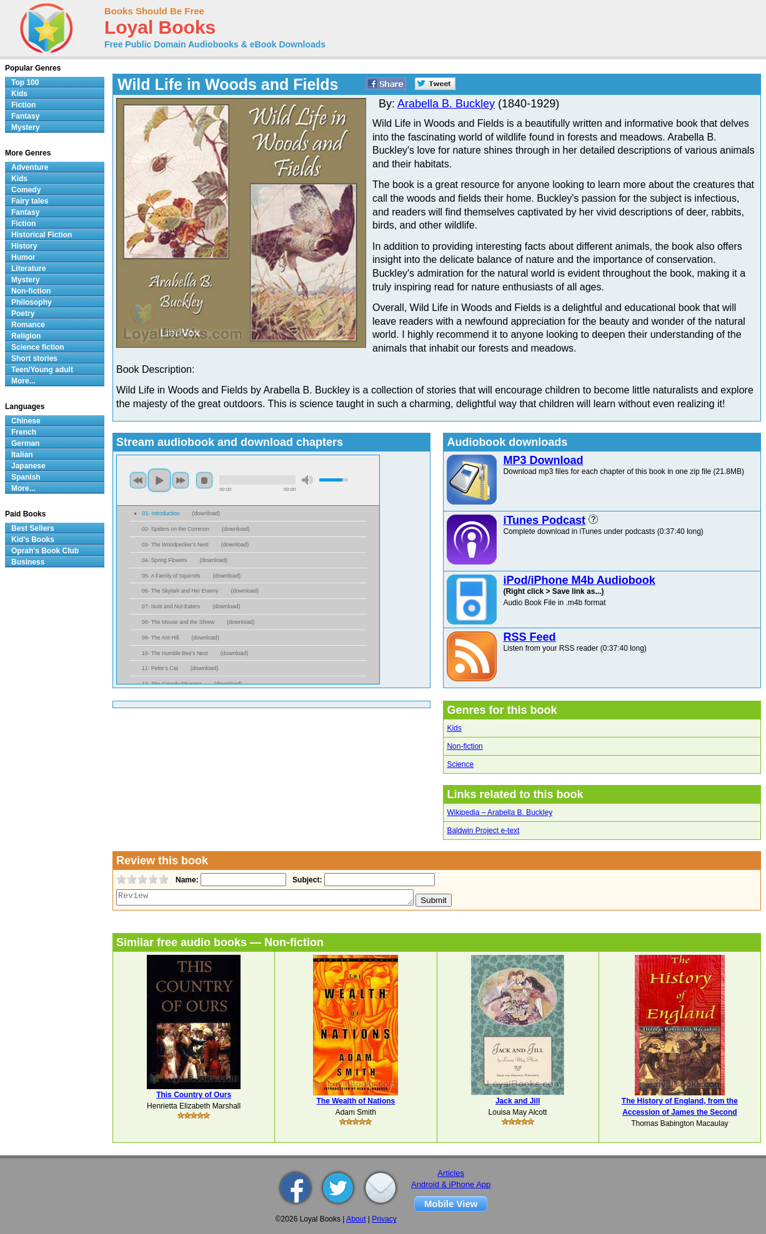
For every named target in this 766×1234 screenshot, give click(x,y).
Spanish (26, 477)
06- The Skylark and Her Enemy (180, 591)
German (25, 443)
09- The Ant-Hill (160, 637)
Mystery (25, 127)
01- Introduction (161, 513)
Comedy (26, 189)
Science (460, 764)
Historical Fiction (41, 234)
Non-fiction (464, 746)
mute (307, 480)
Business (27, 562)
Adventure (29, 167)
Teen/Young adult (42, 369)
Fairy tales (29, 201)
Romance (28, 324)
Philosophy (31, 302)
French (23, 432)
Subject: (306, 880)
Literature (28, 268)
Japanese (28, 466)
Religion (26, 336)
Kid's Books (32, 539)
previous (138, 480)
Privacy (384, 1219)
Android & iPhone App (450, 1184)
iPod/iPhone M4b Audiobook (579, 580)
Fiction (23, 105)
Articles (450, 1173)
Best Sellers (32, 528)
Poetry (22, 313)
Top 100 (25, 82)
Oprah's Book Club (45, 550)
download (206, 513)
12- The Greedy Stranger (172, 684)
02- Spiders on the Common (175, 529)
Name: (186, 880)
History (24, 246)
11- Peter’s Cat (160, 668)
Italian (22, 454)
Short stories (34, 358)
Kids (454, 728)
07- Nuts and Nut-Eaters (171, 606)
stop (204, 480)
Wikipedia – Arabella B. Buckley (499, 812)
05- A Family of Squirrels (171, 576)
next (180, 480)
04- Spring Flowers (164, 560)
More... (23, 381)
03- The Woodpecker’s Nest (175, 544)
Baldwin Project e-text (483, 830)
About (356, 1219)
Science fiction (37, 347)
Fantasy (25, 116)
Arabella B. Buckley (446, 103)
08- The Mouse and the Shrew (178, 622)
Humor (23, 257)
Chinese (26, 421)
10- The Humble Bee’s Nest (175, 653)
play (159, 480)
